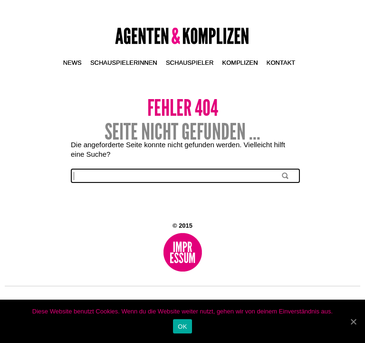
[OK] (353, 321)
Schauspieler (189, 62)
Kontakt (281, 62)
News (72, 62)
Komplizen (240, 62)
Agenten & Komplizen (183, 36)
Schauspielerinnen (123, 62)
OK (182, 326)
